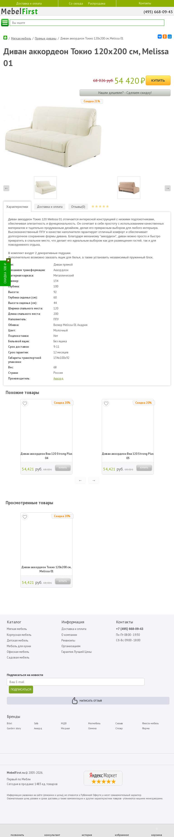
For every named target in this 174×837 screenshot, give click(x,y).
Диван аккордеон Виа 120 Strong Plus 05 (128, 456)
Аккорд (58, 378)
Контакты (145, 3)
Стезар (119, 728)
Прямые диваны (45, 38)
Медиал (65, 728)
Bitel (9, 723)
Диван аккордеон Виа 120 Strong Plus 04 (46, 456)
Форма (146, 728)
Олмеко (92, 728)
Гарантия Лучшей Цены (76, 652)
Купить (158, 80)
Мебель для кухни (19, 646)
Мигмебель (94, 723)
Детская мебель (17, 640)
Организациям (70, 646)
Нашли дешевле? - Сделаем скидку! (125, 93)
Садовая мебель (18, 657)
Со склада (76, 3)
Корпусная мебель (19, 635)
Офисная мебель (18, 652)
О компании (69, 635)
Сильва (119, 723)
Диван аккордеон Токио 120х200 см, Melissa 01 (46, 569)
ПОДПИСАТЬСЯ (21, 689)
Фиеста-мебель (150, 723)
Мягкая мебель (21, 38)
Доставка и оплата (29, 3)
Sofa (36, 723)
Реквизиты (68, 640)
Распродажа (96, 3)
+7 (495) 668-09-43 (129, 629)
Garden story (14, 728)
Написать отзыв (91, 700)
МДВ (64, 723)
